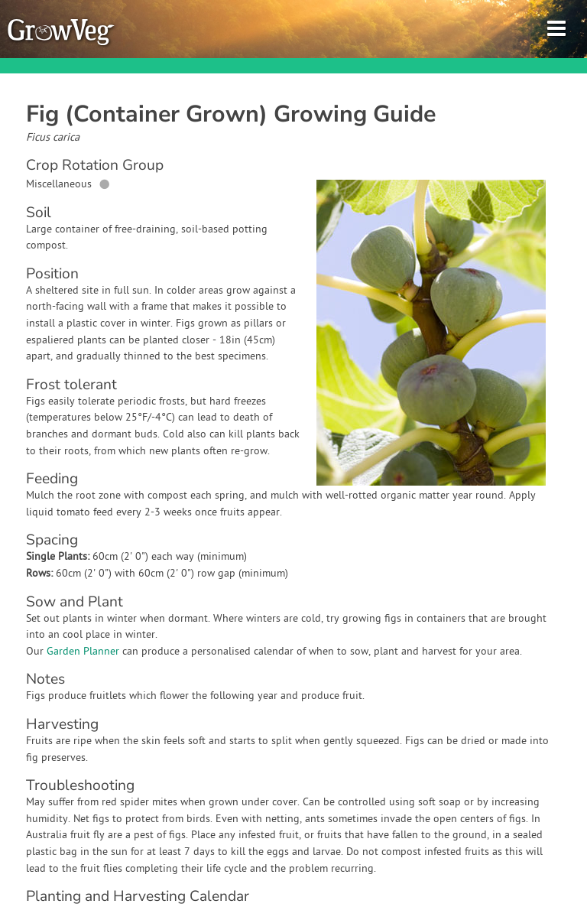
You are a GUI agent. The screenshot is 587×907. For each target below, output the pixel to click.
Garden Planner (83, 652)
